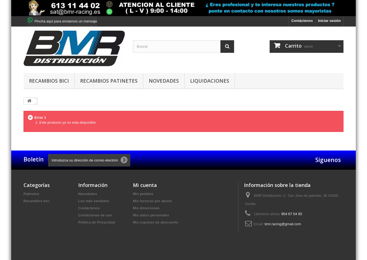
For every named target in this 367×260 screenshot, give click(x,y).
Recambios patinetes (109, 80)
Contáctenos (302, 21)
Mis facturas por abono (152, 201)
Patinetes (31, 194)
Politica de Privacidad (96, 222)
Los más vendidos (93, 201)
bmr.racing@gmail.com (283, 224)
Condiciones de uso (95, 215)
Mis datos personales (151, 215)
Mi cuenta (145, 185)
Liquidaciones (209, 80)
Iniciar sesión (329, 21)
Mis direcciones (146, 208)
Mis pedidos (143, 194)
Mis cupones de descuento (155, 222)
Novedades (164, 80)
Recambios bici (49, 80)
